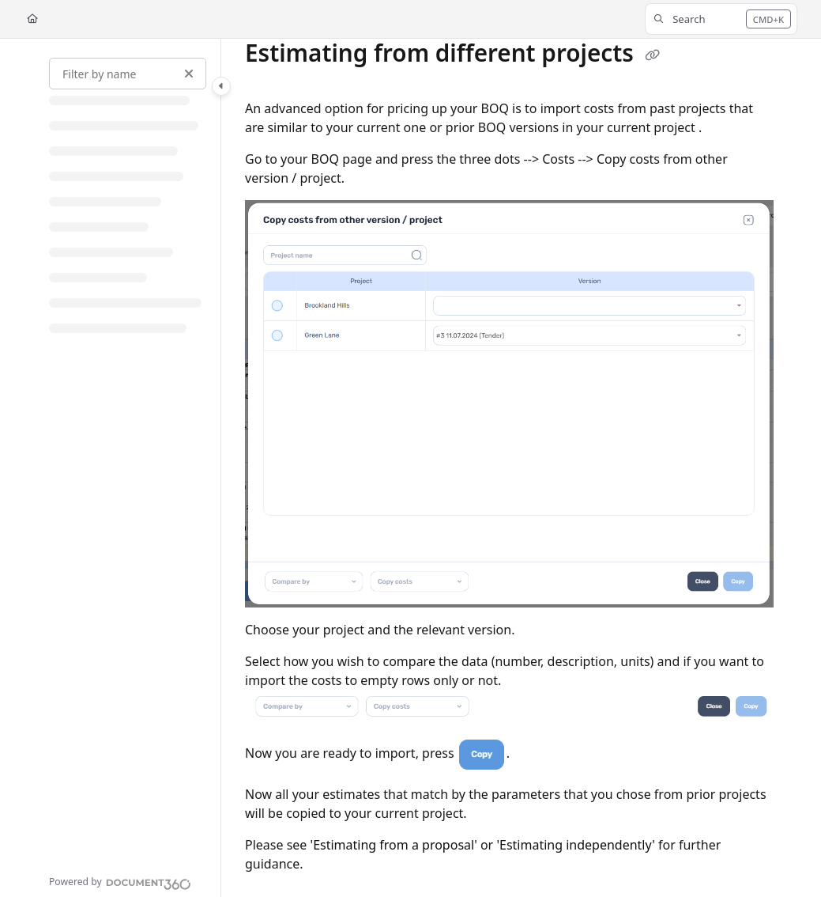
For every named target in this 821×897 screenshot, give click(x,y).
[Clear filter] (188, 73)
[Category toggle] (221, 86)
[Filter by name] (127, 73)
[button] (721, 19)
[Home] (32, 19)
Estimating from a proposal (393, 844)
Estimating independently (575, 844)
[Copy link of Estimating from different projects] (652, 55)
